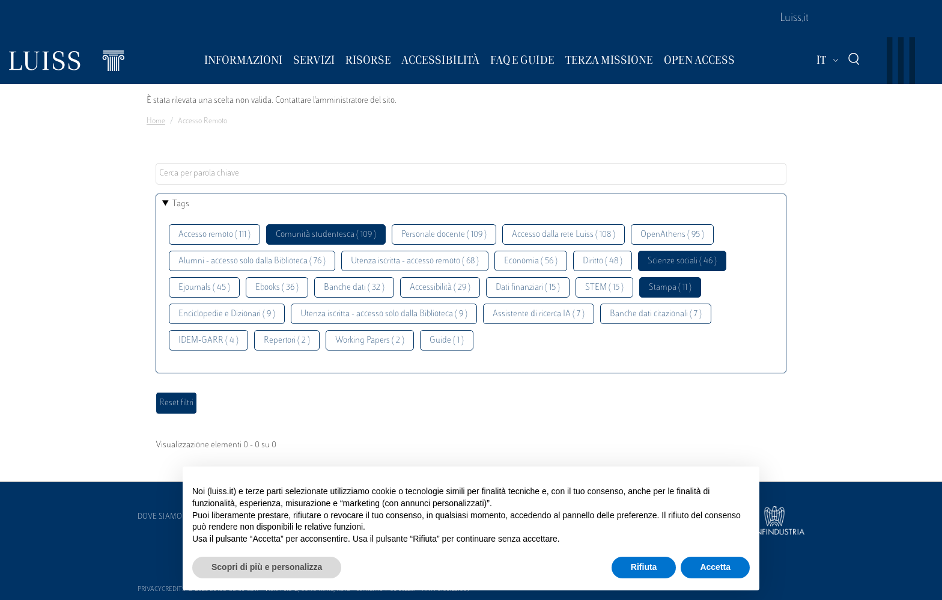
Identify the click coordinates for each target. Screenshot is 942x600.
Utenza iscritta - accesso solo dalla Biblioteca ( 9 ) (383, 314)
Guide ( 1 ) (447, 340)
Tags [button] (180, 204)
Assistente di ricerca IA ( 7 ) (539, 314)
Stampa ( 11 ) (670, 287)
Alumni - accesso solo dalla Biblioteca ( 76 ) (252, 261)
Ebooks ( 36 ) (277, 287)
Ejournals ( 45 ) (204, 287)
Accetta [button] (715, 567)
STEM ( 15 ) (604, 287)
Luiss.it (794, 18)
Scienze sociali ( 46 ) (682, 261)
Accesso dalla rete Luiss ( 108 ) (563, 234)
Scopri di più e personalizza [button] (266, 567)
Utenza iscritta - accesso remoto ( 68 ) (415, 261)
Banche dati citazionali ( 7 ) (656, 314)
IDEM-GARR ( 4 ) (208, 340)
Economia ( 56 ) (531, 261)
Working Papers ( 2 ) (369, 340)
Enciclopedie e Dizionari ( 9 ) (226, 314)
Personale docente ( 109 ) (444, 234)
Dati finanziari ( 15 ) (528, 287)
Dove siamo (160, 517)
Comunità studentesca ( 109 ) (326, 234)
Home (156, 121)
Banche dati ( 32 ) (354, 287)
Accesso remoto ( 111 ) (214, 234)
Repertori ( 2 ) (287, 340)
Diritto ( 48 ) (602, 261)
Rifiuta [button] (644, 567)
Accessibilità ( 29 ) (440, 287)
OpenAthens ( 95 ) (672, 234)
